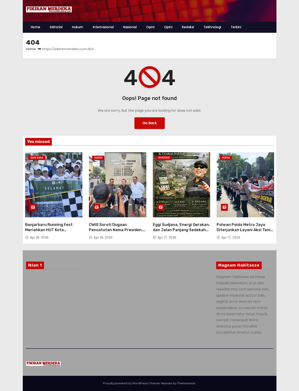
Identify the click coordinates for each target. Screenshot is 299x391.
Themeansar (186, 383)
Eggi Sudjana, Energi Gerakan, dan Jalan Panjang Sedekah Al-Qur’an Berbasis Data (181, 229)
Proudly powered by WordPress (126, 383)
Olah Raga (37, 157)
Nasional (130, 27)
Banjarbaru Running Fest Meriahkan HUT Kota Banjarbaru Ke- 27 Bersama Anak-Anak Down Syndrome (51, 232)
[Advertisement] (54, 308)
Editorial (56, 27)
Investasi (164, 157)
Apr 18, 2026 (39, 237)
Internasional (103, 27)
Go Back (149, 123)
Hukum (77, 27)
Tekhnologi (212, 27)
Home (35, 27)
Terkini (236, 27)
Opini (150, 27)
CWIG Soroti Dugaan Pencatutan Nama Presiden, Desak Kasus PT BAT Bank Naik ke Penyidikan (116, 232)
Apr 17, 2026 (167, 237)
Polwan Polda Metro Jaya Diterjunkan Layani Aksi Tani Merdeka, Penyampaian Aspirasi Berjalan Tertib (243, 232)
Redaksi (188, 27)
